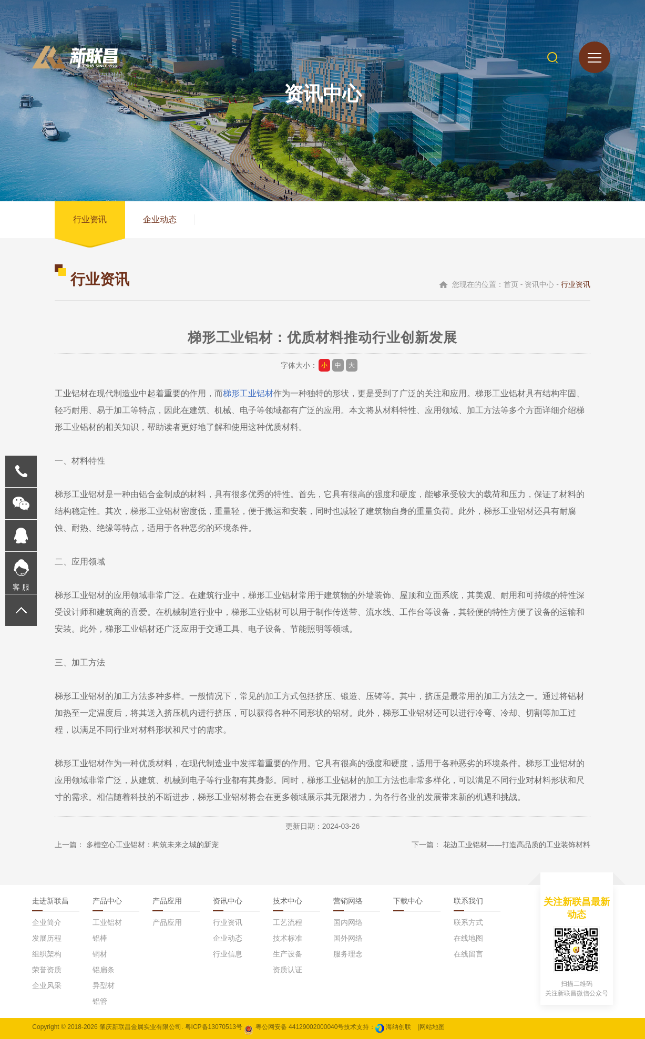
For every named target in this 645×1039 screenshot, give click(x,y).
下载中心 (408, 901)
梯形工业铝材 (248, 393)
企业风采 (47, 985)
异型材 (104, 985)
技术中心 (287, 901)
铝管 (100, 1001)
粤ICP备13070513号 (213, 1027)
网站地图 (432, 1027)
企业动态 (160, 219)
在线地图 (468, 938)
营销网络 (348, 901)
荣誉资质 (47, 969)
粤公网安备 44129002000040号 (294, 1027)
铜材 (100, 954)
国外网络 (348, 938)
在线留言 (468, 954)
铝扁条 (104, 969)
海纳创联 (398, 1027)
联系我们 (468, 901)
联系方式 (468, 922)
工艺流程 (287, 922)
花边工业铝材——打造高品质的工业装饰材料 (516, 844)
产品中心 (107, 901)
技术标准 (287, 938)
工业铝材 (107, 922)
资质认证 (287, 969)
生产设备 (287, 954)
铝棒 (100, 938)
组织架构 (47, 954)
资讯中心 (227, 901)
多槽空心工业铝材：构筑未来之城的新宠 (152, 844)
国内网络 (348, 922)
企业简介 (47, 922)
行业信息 (227, 954)
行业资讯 (90, 219)
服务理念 (348, 954)
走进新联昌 (50, 901)
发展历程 (47, 938)
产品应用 (167, 901)
